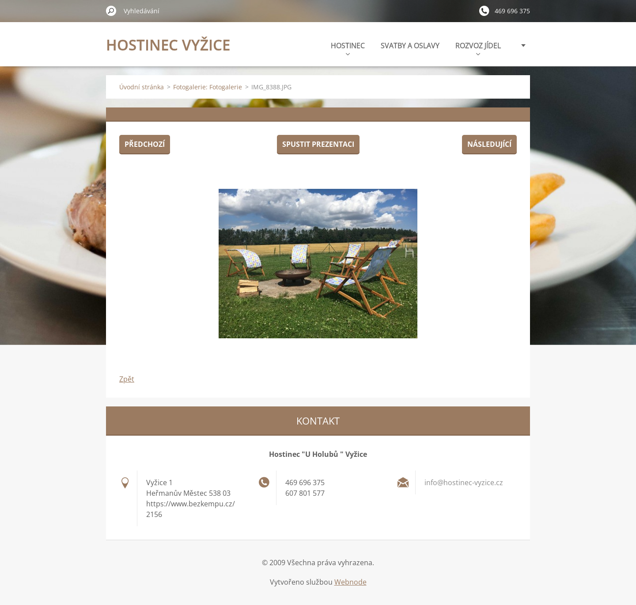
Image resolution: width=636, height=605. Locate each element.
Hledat (111, 11)
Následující (489, 144)
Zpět (126, 379)
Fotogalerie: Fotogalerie (207, 87)
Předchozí (145, 144)
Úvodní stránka (141, 87)
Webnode (350, 582)
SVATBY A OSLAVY (410, 45)
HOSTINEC (347, 48)
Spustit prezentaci (318, 144)
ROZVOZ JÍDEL (478, 48)
